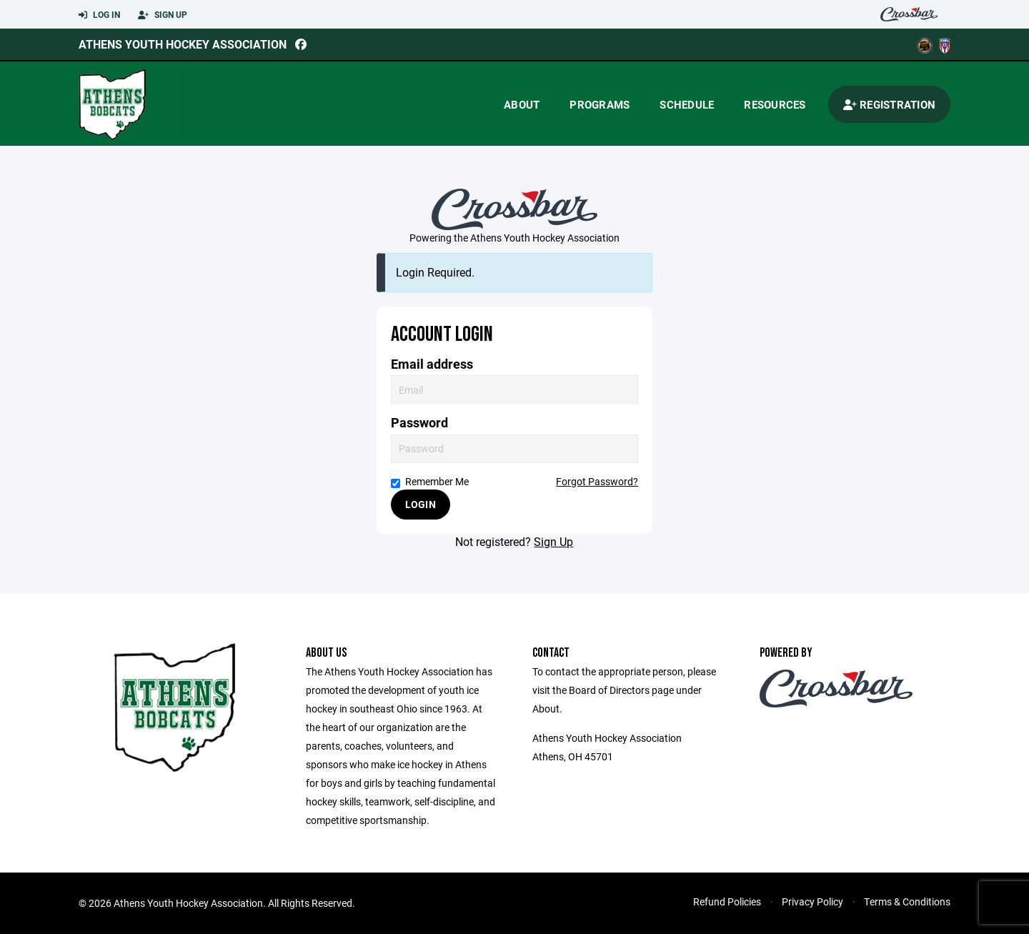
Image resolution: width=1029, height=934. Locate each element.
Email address (432, 364)
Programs (600, 104)
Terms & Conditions (907, 901)
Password (419, 422)
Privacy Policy (812, 901)
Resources (774, 104)
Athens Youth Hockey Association (183, 43)
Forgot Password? (597, 481)
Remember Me (430, 481)
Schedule (687, 104)
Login (420, 504)
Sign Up (162, 15)
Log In (99, 15)
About (522, 104)
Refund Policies (727, 901)
